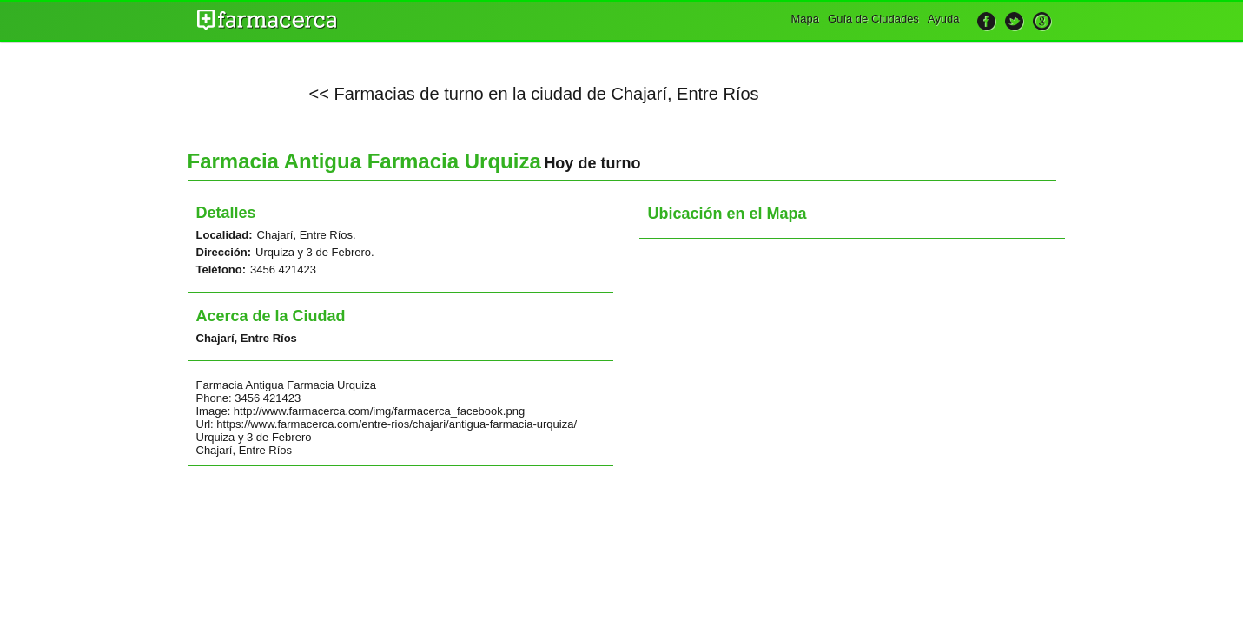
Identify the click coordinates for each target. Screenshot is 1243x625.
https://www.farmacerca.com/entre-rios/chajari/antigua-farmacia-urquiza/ (396, 424)
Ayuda (944, 18)
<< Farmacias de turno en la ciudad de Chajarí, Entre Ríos (534, 93)
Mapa (805, 18)
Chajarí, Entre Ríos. (306, 234)
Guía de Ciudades (873, 18)
